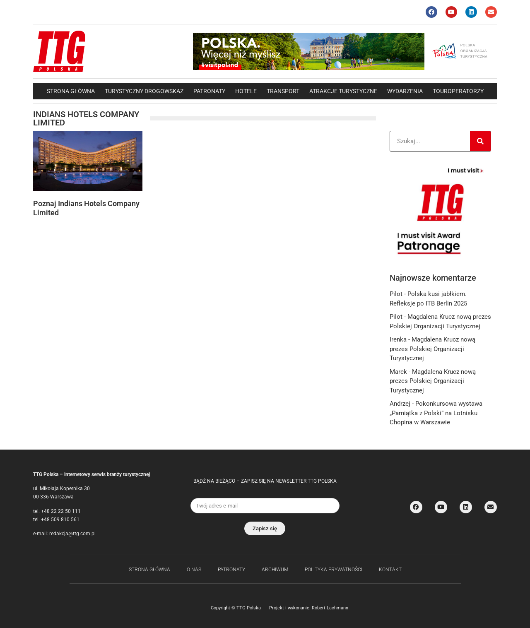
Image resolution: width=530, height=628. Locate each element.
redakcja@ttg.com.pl (72, 534)
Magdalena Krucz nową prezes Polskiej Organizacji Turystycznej (432, 349)
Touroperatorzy (458, 91)
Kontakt (390, 570)
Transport (283, 91)
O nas (194, 570)
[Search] (480, 141)
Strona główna (71, 91)
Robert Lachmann (330, 608)
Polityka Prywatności (333, 570)
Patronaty (209, 91)
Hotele (246, 91)
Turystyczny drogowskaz (144, 91)
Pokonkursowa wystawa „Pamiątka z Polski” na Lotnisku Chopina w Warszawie (436, 413)
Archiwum (275, 570)
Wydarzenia (405, 91)
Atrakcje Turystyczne (343, 91)
